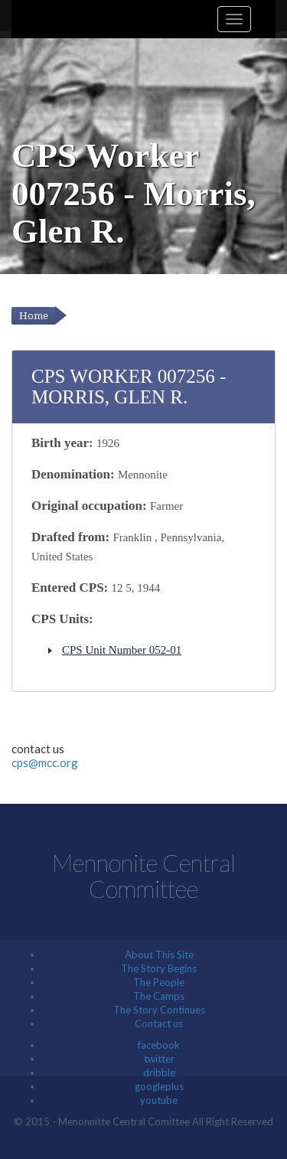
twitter (159, 1059)
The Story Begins (159, 968)
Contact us (159, 1023)
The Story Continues (159, 1010)
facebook (159, 1045)
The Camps (158, 996)
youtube (159, 1100)
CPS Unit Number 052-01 (121, 650)
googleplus (159, 1086)
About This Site (159, 954)
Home (33, 316)
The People (158, 982)
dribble (159, 1072)
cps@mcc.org (44, 762)
